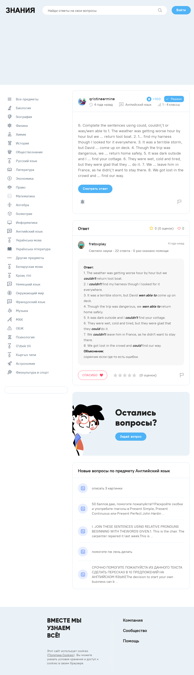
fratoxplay (97, 243)
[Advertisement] (97, 48)
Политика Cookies (60, 655)
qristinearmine (102, 98)
